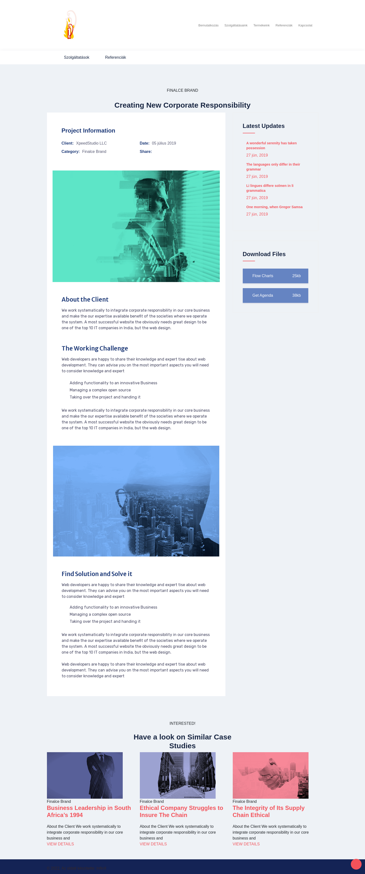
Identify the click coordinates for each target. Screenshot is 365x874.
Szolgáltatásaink (236, 24)
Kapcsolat (305, 24)
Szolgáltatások (76, 55)
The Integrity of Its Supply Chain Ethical (269, 809)
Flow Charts (275, 274)
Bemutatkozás (209, 24)
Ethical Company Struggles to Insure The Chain (181, 809)
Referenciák (284, 24)
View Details (60, 842)
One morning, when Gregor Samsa (274, 205)
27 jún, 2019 (257, 153)
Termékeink (262, 24)
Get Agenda (275, 293)
